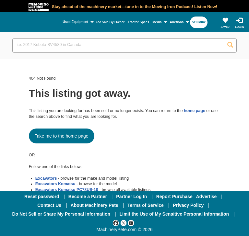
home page (194, 110)
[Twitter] (123, 222)
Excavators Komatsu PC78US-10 (66, 189)
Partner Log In (131, 196)
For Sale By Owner (110, 22)
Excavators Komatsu (55, 184)
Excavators (46, 178)
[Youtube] (131, 222)
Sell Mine (199, 22)
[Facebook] (116, 222)
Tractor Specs (138, 22)
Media (156, 22)
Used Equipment (75, 22)
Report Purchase (174, 196)
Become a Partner (87, 196)
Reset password (41, 196)
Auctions (177, 22)
